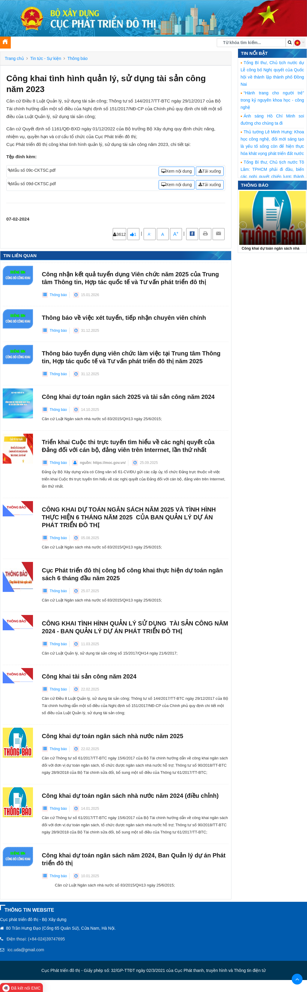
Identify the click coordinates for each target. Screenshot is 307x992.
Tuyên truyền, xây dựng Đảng (87, 44)
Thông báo (77, 58)
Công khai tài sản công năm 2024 (89, 676)
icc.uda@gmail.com (25, 949)
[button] (300, 42)
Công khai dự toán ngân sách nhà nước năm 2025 (112, 736)
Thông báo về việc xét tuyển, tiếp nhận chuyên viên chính (124, 317)
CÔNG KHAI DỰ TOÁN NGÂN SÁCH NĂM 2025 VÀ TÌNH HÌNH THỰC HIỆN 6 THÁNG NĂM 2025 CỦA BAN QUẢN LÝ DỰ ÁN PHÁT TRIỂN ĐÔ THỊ (129, 517)
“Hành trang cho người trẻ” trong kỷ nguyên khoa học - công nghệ (272, 100)
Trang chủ (14, 58)
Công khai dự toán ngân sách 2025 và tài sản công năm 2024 (128, 397)
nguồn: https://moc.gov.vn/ (103, 463)
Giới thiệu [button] (23, 44)
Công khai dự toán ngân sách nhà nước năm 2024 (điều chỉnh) (130, 795)
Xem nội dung (176, 171)
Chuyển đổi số (158, 44)
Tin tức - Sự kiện (45, 58)
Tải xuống (209, 171)
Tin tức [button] (46, 44)
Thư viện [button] (130, 44)
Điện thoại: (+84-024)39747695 (36, 939)
